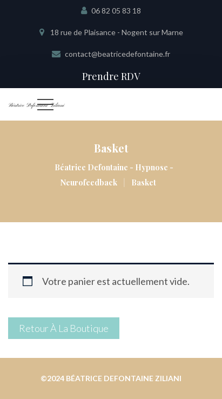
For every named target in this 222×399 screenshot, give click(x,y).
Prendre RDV (111, 76)
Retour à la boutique (64, 328)
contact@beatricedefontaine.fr (117, 53)
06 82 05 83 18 (116, 10)
